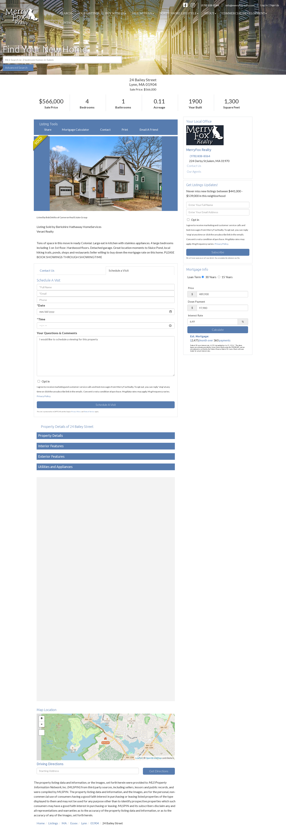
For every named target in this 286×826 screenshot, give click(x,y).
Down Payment (196, 301)
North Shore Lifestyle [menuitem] (179, 13)
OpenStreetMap (153, 758)
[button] (118, 59)
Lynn (84, 823)
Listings (53, 823)
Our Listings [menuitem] (89, 13)
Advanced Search (16, 67)
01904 (94, 823)
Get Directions (158, 771)
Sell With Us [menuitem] (143, 13)
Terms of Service (89, 412)
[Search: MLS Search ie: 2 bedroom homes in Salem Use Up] (58, 59)
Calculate (218, 329)
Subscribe (217, 252)
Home (41, 823)
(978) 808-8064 (210, 5)
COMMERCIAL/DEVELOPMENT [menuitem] (244, 13)
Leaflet (138, 758)
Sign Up (275, 5)
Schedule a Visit (119, 270)
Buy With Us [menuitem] (115, 13)
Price (191, 288)
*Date (41, 305)
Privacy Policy (43, 396)
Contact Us (47, 270)
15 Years (225, 277)
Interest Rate (195, 315)
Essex (74, 823)
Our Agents (194, 171)
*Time (41, 319)
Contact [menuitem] (67, 22)
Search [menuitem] (67, 13)
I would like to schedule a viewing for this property (106, 356)
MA (64, 823)
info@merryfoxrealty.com (240, 5)
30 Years (209, 277)
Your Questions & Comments (57, 333)
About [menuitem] (210, 13)
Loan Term (194, 277)
